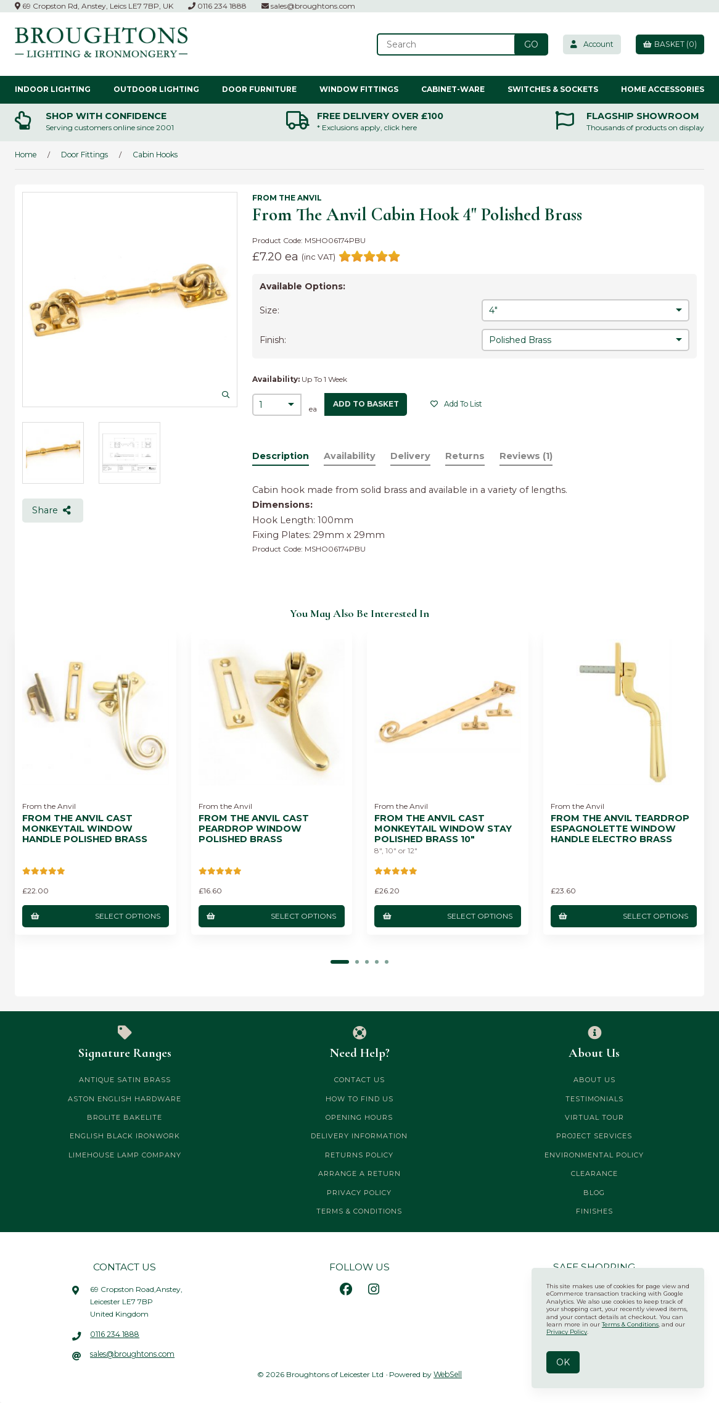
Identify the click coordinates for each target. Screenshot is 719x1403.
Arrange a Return (359, 1173)
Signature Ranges (125, 1043)
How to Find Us (359, 1098)
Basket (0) (669, 44)
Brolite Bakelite (124, 1117)
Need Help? (360, 1043)
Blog (594, 1192)
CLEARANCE (594, 1173)
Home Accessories (662, 89)
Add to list (457, 403)
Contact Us (359, 1079)
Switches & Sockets (552, 89)
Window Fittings (358, 89)
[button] (339, 962)
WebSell (448, 1373)
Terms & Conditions (359, 1211)
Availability (350, 455)
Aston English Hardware (124, 1098)
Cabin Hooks (155, 154)
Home (25, 154)
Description (280, 455)
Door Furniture (259, 89)
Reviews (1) (527, 455)
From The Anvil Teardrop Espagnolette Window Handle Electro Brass (620, 829)
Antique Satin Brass (125, 1079)
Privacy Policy (359, 1192)
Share (52, 510)
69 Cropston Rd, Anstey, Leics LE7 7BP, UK (94, 5)
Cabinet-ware (453, 89)
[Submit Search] (527, 44)
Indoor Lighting (53, 89)
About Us (594, 1043)
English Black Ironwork (125, 1136)
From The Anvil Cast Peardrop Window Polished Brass (254, 829)
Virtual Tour (594, 1117)
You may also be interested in (359, 613)
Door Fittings (84, 154)
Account (588, 44)
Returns (465, 455)
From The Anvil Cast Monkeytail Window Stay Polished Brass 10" (443, 829)
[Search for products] (442, 44)
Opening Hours (359, 1117)
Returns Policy (359, 1154)
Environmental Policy (594, 1154)
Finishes (594, 1211)
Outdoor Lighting (156, 89)
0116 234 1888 (217, 5)
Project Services (594, 1136)
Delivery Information (359, 1136)
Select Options (95, 915)
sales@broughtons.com (308, 5)
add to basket (366, 403)
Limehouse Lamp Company (124, 1154)
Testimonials (594, 1098)
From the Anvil (287, 197)
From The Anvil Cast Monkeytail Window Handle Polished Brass (84, 829)
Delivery (411, 455)
